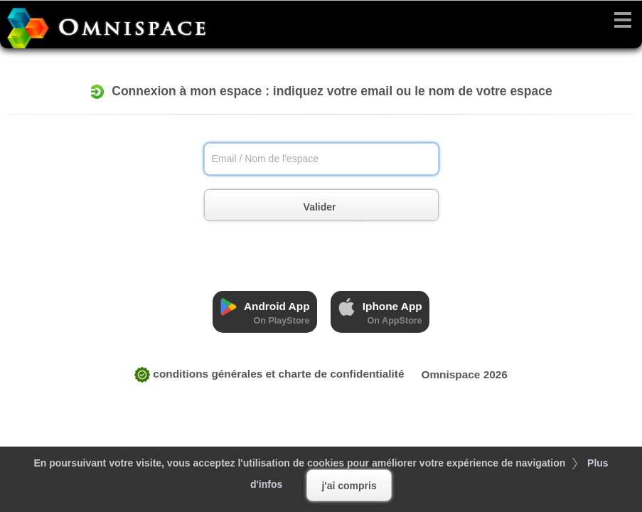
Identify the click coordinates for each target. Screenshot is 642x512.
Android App (264, 312)
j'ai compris (348, 485)
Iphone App (380, 312)
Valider (336, 207)
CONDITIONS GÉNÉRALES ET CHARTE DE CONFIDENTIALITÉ (269, 374)
